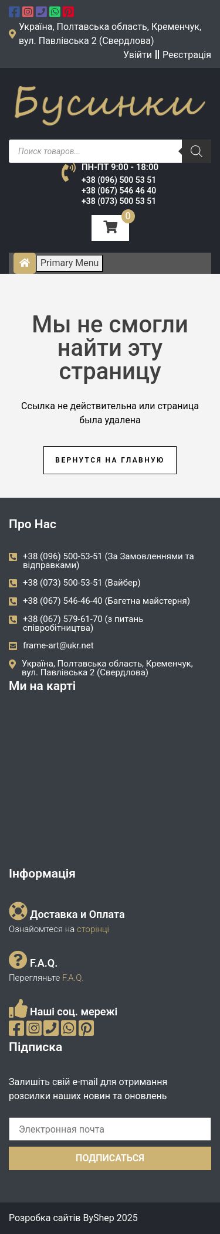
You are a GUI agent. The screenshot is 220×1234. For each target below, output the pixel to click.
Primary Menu (69, 262)
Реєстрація (187, 54)
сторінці (92, 929)
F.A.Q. (73, 978)
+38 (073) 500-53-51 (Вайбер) (82, 582)
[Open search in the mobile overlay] (110, 151)
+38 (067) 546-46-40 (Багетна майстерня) (106, 601)
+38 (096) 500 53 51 (119, 180)
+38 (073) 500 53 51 (119, 201)
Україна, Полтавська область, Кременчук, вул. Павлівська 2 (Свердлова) (107, 668)
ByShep (98, 1217)
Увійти (137, 54)
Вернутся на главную (109, 460)
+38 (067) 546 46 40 (119, 190)
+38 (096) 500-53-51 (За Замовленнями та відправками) (108, 560)
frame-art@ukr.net (58, 645)
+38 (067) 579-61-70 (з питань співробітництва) (83, 623)
